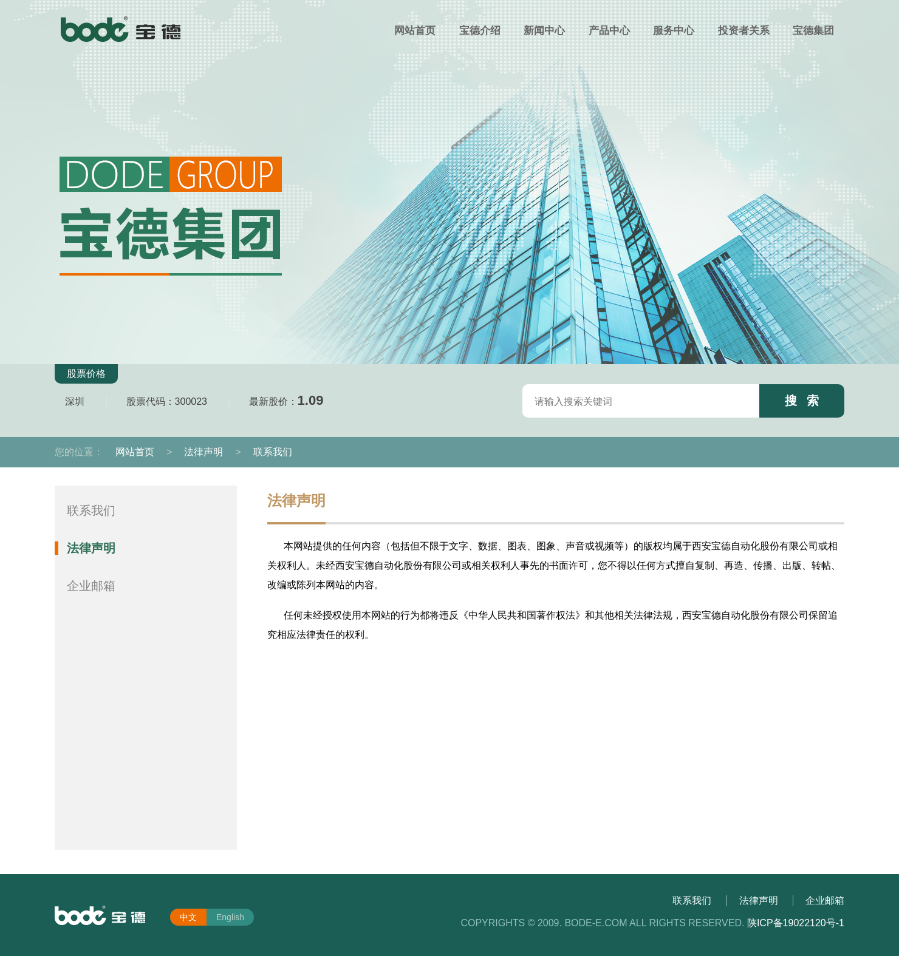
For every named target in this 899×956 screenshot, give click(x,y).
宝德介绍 (480, 30)
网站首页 (415, 30)
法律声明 (203, 452)
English (230, 917)
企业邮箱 (91, 585)
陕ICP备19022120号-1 (795, 923)
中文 (188, 917)
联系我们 (272, 452)
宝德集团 (813, 30)
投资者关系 (744, 30)
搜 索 (802, 400)
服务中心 (673, 30)
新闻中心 (544, 30)
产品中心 (609, 30)
